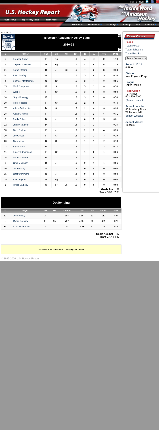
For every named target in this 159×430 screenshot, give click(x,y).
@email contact (134, 100)
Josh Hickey (19, 168)
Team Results (133, 53)
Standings (111, 24)
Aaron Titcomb (20, 70)
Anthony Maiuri (20, 113)
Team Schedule (134, 49)
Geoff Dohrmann (21, 174)
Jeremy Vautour (21, 124)
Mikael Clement (20, 157)
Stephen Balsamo (22, 64)
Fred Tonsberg (20, 103)
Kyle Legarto (19, 179)
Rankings (127, 24)
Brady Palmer (20, 119)
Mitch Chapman (21, 86)
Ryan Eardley (19, 75)
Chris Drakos (19, 130)
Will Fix (16, 92)
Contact (139, 2)
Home (131, 2)
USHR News (10, 20)
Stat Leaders (94, 24)
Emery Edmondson (22, 152)
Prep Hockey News (30, 20)
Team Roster (132, 45)
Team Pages (52, 20)
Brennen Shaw (20, 59)
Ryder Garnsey (20, 185)
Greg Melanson (20, 163)
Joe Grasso (19, 135)
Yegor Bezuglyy (21, 97)
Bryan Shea (19, 146)
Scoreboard (77, 24)
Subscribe (149, 24)
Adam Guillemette (22, 108)
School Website (134, 115)
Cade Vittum (19, 141)
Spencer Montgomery (23, 81)
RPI (138, 24)
